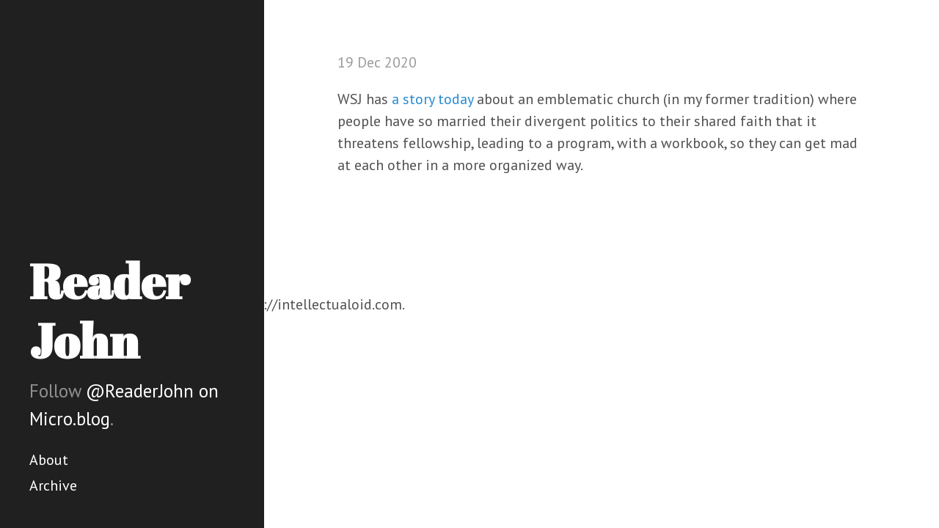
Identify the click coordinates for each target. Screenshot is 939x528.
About (48, 459)
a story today (432, 99)
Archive (53, 485)
